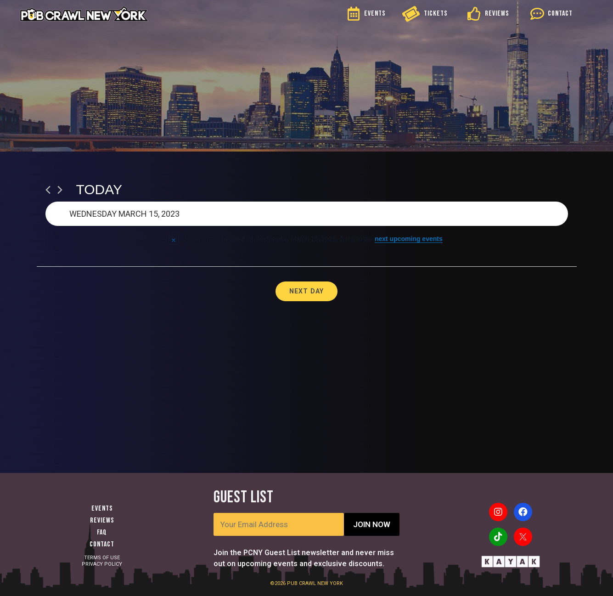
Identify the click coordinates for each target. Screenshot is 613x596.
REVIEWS (497, 13)
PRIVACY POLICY (102, 564)
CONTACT (560, 13)
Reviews (102, 520)
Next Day (306, 291)
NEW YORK (330, 583)
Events (102, 508)
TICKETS (436, 13)
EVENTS (375, 13)
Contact (102, 544)
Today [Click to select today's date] (99, 189)
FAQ (102, 532)
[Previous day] (48, 190)
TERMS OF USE (102, 558)
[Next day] (59, 190)
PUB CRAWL (302, 583)
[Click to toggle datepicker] (306, 214)
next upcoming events (409, 238)
